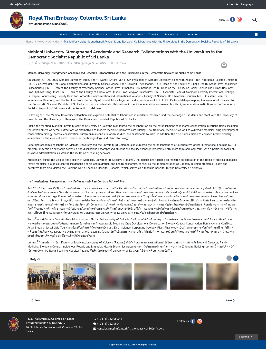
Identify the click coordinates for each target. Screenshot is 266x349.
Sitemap (246, 336)
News (40, 41)
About (78, 34)
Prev (35, 300)
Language (249, 4)
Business (172, 34)
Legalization (135, 34)
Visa (118, 34)
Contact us (191, 34)
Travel (153, 34)
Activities (54, 41)
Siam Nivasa (98, 34)
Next (231, 300)
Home (63, 34)
